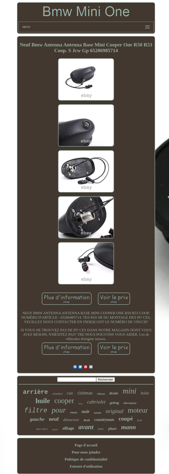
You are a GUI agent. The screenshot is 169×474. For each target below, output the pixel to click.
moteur (138, 410)
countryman (104, 419)
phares (55, 429)
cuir (70, 393)
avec (101, 428)
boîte (145, 393)
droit (86, 420)
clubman (85, 392)
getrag (114, 403)
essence (57, 393)
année (97, 413)
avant (85, 426)
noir (86, 411)
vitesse (101, 393)
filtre (35, 410)
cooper (64, 401)
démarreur (71, 420)
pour (59, 410)
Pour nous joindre (86, 452)
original (114, 411)
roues (73, 412)
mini (129, 391)
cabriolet (96, 402)
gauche (37, 419)
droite (113, 393)
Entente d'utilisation (86, 466)
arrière (35, 392)
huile (42, 401)
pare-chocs (42, 428)
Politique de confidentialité (86, 459)
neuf (54, 419)
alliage (68, 428)
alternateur (130, 403)
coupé (126, 418)
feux (80, 403)
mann (128, 427)
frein (139, 420)
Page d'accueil (86, 445)
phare (112, 428)
